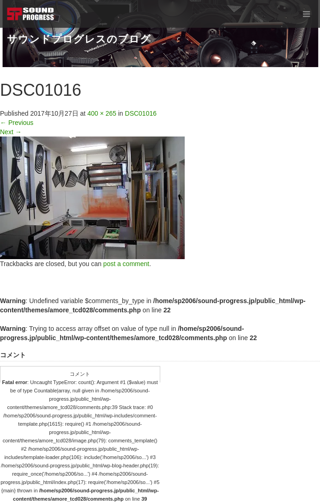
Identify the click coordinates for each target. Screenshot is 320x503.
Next (11, 132)
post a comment (126, 263)
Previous (16, 122)
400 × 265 (101, 113)
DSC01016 (141, 113)
